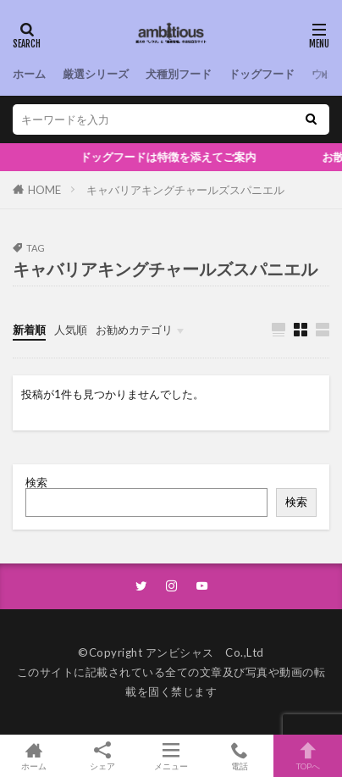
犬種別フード (179, 73)
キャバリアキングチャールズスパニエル (185, 190)
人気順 (70, 329)
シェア (103, 756)
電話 (239, 755)
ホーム (29, 73)
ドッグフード (262, 73)
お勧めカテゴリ (134, 329)
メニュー (171, 755)
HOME (44, 190)
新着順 (29, 329)
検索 (36, 482)
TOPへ (307, 755)
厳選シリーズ (96, 73)
